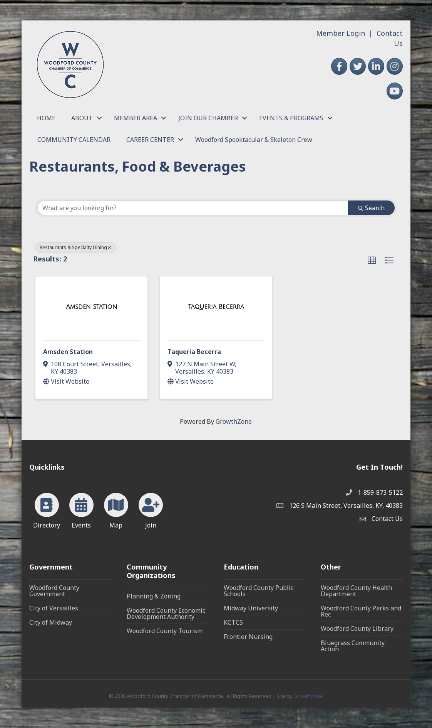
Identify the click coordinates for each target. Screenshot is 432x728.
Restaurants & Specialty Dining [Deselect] (75, 247)
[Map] (116, 509)
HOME (46, 118)
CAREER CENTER (150, 139)
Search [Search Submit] (371, 208)
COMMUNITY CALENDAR (74, 139)
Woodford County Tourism (165, 631)
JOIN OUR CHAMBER (208, 118)
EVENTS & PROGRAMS (291, 118)
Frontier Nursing (248, 636)
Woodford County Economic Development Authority (166, 613)
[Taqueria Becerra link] (216, 307)
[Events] (81, 509)
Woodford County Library (357, 628)
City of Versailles (53, 608)
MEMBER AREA (135, 118)
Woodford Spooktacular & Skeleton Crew (253, 139)
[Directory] (47, 509)
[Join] (151, 509)
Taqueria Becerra (194, 351)
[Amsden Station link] (91, 307)
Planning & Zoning (154, 596)
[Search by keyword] (192, 208)
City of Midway (50, 622)
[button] (372, 260)
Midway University (251, 608)
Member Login (340, 33)
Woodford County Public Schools (258, 590)
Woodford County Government (54, 590)
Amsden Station (68, 351)
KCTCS (233, 622)
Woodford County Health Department (356, 590)
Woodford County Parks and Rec (361, 611)
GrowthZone (234, 421)
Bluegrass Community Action (353, 646)
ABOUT (82, 118)
